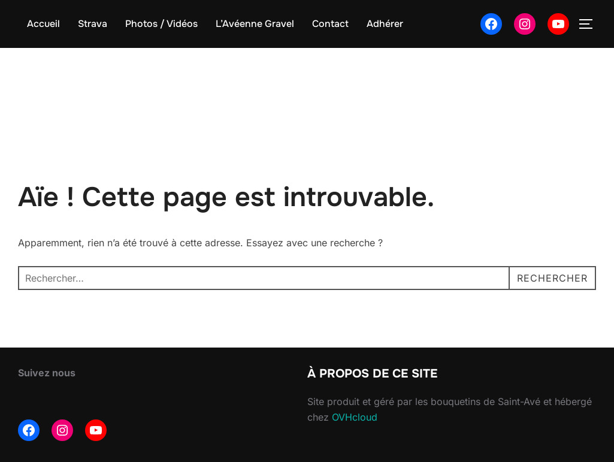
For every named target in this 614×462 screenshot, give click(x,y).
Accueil (43, 23)
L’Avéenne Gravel (255, 23)
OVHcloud (354, 417)
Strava (92, 23)
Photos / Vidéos (161, 23)
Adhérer (385, 23)
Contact (330, 23)
